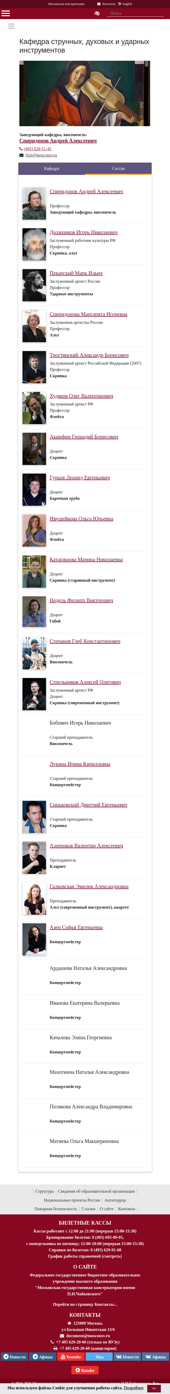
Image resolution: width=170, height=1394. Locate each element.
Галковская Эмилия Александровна (89, 886)
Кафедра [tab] (51, 168)
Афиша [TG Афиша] (43, 1356)
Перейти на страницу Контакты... (85, 1304)
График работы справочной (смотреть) (85, 1256)
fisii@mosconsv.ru (41, 155)
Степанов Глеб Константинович (85, 641)
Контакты (126, 1209)
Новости (127, 1356)
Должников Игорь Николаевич (84, 232)
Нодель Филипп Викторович (81, 600)
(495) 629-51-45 (35, 149)
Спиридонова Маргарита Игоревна (88, 314)
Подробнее (134, 1388)
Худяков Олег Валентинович (81, 396)
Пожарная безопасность (56, 1209)
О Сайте (85, 1267)
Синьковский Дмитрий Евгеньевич (88, 805)
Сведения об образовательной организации (96, 1191)
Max (99, 1357)
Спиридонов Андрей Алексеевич (86, 191)
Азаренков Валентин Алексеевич (86, 845)
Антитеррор (115, 1200)
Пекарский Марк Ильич (76, 273)
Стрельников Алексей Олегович (85, 682)
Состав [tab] (118, 168)
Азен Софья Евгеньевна (76, 927)
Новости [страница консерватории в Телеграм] (14, 1356)
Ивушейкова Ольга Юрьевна (81, 518)
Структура (44, 1191)
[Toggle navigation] (11, 26)
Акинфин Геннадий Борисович (84, 437)
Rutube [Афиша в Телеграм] (85, 1370)
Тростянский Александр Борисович (89, 355)
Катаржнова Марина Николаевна (86, 559)
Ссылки (88, 1209)
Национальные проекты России (72, 1200)
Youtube (71, 1356)
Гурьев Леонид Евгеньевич (80, 477)
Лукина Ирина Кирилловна (80, 764)
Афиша (155, 1356)
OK (154, 1388)
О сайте (107, 1209)
